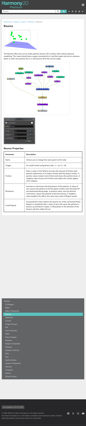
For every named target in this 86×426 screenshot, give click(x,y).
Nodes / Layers (20, 22)
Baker (7, 308)
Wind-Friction (11, 376)
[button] (57, 11)
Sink (7, 353)
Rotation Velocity (12, 350)
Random (8, 340)
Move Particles (11, 330)
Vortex (8, 373)
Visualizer (9, 370)
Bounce (8, 314)
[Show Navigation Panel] (83, 5)
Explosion (9, 317)
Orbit (7, 334)
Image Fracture (11, 324)
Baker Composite (12, 311)
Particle (31, 22)
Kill (6, 327)
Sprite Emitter (11, 360)
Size (7, 357)
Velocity (8, 366)
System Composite (13, 363)
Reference (8, 22)
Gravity (8, 321)
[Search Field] (34, 11)
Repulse (8, 347)
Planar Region (11, 337)
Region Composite (12, 343)
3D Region (9, 304)
